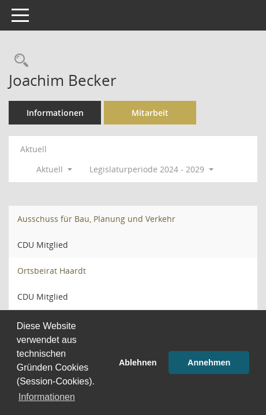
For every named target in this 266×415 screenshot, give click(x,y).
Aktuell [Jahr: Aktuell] (33, 149)
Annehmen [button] (209, 362)
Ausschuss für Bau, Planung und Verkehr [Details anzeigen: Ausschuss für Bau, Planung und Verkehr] (96, 218)
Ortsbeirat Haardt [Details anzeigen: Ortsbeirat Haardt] (51, 270)
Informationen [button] (46, 397)
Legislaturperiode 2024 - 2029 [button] (151, 169)
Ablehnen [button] (138, 362)
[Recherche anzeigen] (18, 60)
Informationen (55, 112)
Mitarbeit (150, 112)
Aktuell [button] (54, 169)
